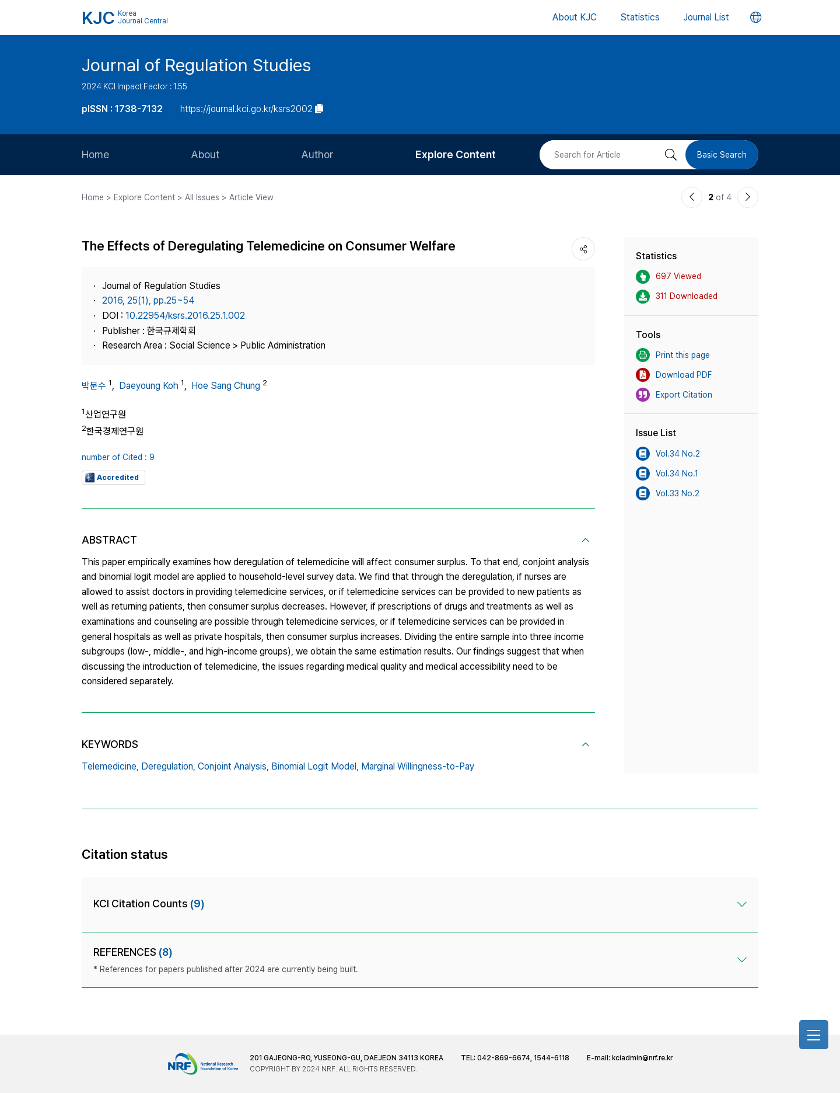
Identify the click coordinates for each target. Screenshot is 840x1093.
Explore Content (455, 154)
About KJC (574, 17)
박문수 (94, 385)
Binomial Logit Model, (315, 766)
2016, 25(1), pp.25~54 (148, 300)
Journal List (706, 17)
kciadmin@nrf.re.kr (642, 1058)
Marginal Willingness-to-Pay (417, 766)
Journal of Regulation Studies (196, 64)
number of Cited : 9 (118, 457)
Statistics (640, 17)
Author (317, 154)
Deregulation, (168, 766)
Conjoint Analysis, (233, 766)
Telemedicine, (110, 766)
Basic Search (722, 154)
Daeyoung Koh (148, 385)
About (205, 154)
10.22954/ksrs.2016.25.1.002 (185, 315)
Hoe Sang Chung (225, 385)
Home (95, 154)
